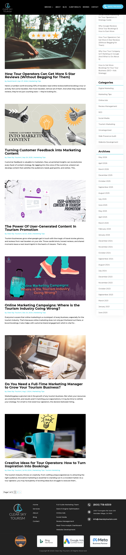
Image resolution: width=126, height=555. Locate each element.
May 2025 (102, 211)
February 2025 (104, 229)
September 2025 (105, 187)
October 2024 (104, 253)
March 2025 (103, 223)
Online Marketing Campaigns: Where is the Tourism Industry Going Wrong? (42, 307)
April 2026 (102, 163)
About (58, 7)
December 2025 (105, 175)
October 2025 (104, 181)
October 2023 (104, 289)
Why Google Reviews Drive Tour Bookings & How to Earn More (108, 28)
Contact (94, 7)
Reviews (86, 7)
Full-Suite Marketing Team (67, 505)
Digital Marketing (106, 88)
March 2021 (103, 301)
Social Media (103, 118)
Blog (65, 7)
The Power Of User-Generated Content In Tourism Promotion (40, 228)
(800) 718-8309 (114, 7)
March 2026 (103, 169)
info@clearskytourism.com (105, 519)
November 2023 (105, 283)
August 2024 (104, 265)
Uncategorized (104, 130)
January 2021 (104, 307)
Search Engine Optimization (67, 509)
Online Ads (103, 100)
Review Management (107, 106)
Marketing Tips (35, 81)
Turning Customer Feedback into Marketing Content (43, 151)
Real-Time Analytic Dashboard (69, 525)
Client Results (75, 7)
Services (47, 7)
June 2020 (102, 313)
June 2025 (102, 205)
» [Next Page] (20, 492)
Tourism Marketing (52, 470)
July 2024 (102, 271)
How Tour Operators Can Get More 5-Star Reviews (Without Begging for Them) (40, 75)
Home (35, 505)
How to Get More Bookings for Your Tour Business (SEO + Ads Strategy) (108, 69)
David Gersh (12, 81)
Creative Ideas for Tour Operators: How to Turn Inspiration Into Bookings (45, 464)
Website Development (108, 142)
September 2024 (105, 259)
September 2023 (105, 295)
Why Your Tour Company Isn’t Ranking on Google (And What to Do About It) (109, 55)
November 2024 (105, 247)
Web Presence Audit (107, 136)
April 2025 (102, 217)
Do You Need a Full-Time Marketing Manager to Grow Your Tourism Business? (44, 385)
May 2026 (102, 157)
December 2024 (105, 241)
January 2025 (104, 235)
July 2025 (102, 199)
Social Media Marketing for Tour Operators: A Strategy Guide (108, 17)
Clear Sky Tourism (14, 157)
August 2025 (103, 193)
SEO (100, 112)
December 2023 (105, 277)
